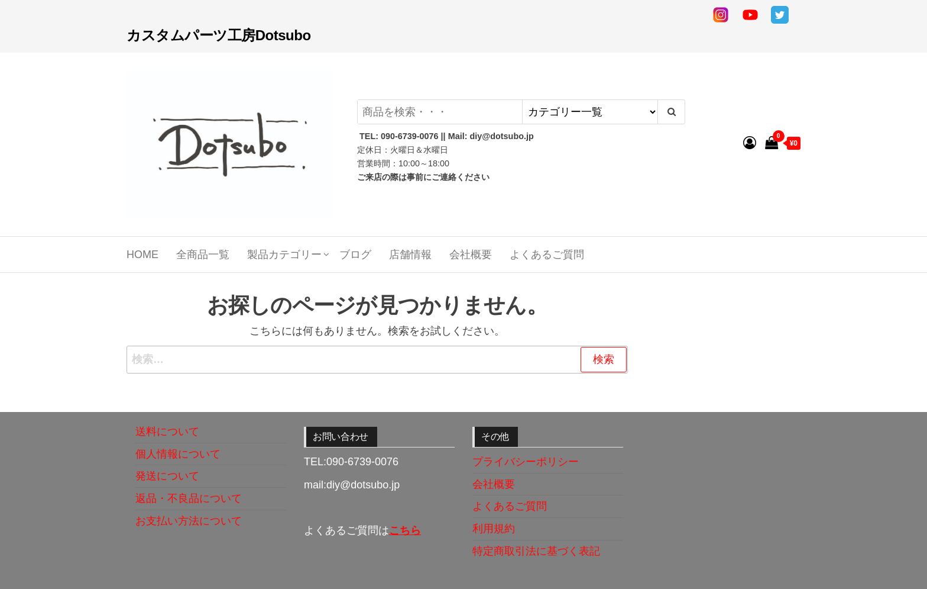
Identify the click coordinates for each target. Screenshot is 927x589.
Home (142, 254)
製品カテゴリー (284, 254)
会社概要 (470, 254)
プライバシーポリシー (525, 462)
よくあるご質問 (547, 254)
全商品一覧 (202, 254)
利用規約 (493, 529)
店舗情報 (410, 254)
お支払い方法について (188, 521)
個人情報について (178, 454)
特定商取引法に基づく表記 (536, 551)
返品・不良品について (188, 498)
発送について (167, 476)
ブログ (355, 254)
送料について (167, 431)
